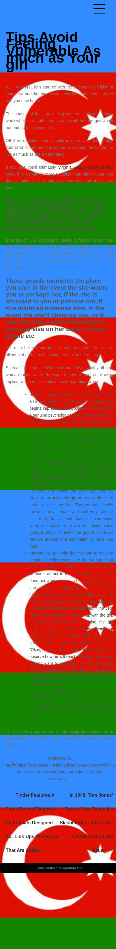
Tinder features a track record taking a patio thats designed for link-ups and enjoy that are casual (32, 823)
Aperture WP (72, 868)
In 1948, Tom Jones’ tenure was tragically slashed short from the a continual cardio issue (86, 823)
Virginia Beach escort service (85, 167)
